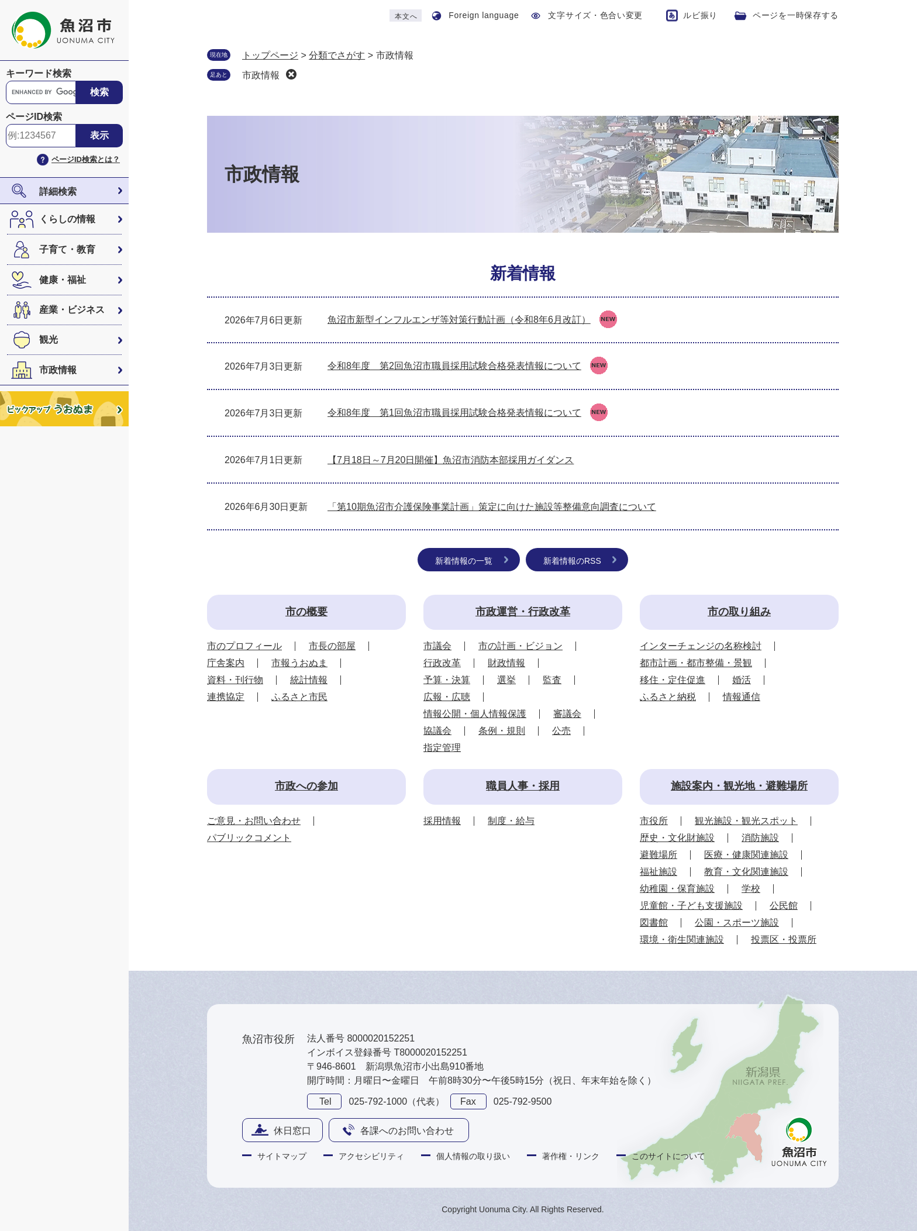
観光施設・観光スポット (746, 821)
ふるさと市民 (299, 697)
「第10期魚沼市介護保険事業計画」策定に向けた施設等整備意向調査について (492, 507)
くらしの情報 (67, 219)
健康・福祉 (62, 280)
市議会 (437, 646)
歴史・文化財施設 (677, 838)
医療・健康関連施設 (746, 855)
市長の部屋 (332, 646)
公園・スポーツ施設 (737, 922)
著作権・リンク (570, 1156)
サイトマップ (281, 1156)
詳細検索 (58, 191)
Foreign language (484, 15)
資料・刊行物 (235, 680)
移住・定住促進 (672, 680)
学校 (751, 889)
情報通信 (741, 697)
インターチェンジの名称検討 (700, 646)
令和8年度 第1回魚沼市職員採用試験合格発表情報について (454, 413)
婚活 (741, 680)
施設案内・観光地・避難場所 (739, 786)
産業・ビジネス (72, 310)
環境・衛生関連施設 (682, 939)
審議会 (567, 714)
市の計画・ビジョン (520, 646)
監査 (552, 680)
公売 (561, 731)
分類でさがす (337, 55)
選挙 (506, 680)
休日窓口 (292, 1131)
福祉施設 (658, 872)
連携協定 (225, 697)
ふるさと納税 (668, 697)
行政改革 (442, 663)
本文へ (406, 16)
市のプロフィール (244, 646)
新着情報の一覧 (463, 560)
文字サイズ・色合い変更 (595, 15)
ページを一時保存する (796, 15)
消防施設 (760, 838)
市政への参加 (306, 786)
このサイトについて (668, 1156)
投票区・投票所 (783, 939)
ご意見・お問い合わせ (254, 821)
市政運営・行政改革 (522, 612)
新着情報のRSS (572, 560)
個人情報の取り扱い (473, 1156)
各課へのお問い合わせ (407, 1131)
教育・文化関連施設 (746, 872)
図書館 (654, 922)
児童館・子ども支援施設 (691, 906)
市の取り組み (739, 612)
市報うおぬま (299, 663)
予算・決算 (446, 680)
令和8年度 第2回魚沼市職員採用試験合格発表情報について (454, 366)
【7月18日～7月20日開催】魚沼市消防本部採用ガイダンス (451, 460)
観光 (48, 339)
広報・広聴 (446, 697)
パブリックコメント (249, 838)
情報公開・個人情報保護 (474, 714)
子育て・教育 (67, 249)
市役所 (654, 821)
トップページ (270, 55)
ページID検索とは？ (85, 159)
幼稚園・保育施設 (677, 889)
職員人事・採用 (523, 786)
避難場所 (658, 855)
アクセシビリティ (371, 1156)
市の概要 (306, 612)
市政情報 (58, 370)
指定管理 (442, 748)
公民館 (784, 906)
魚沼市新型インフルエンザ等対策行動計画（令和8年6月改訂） (459, 320)
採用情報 (442, 821)
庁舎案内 (225, 663)
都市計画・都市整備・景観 (696, 663)
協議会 (437, 731)
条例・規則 (501, 731)
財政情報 (506, 663)
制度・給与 (511, 821)
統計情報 (309, 680)
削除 (291, 74)
